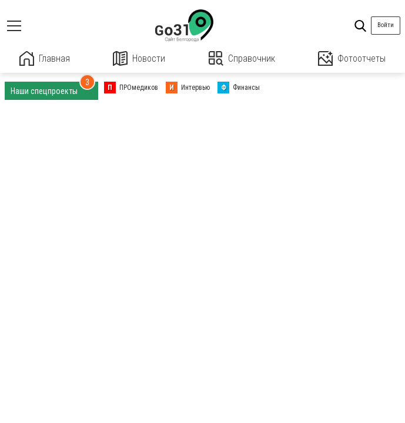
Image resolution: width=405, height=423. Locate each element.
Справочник (242, 58)
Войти (385, 25)
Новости (139, 58)
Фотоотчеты (352, 58)
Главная (44, 58)
